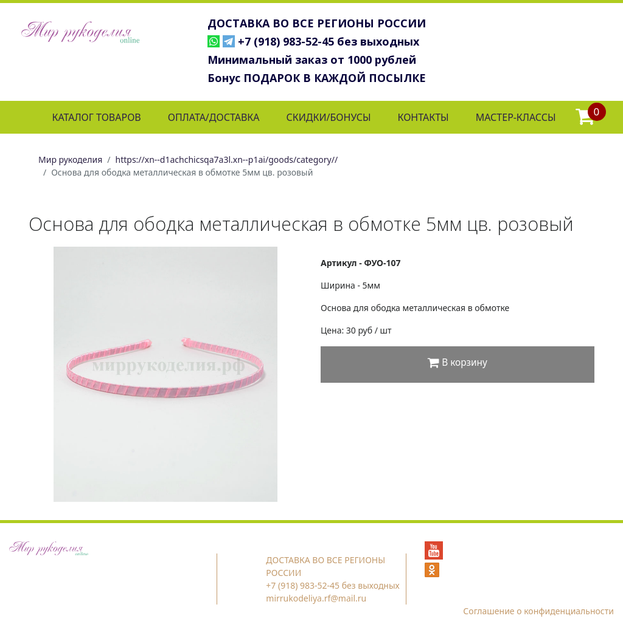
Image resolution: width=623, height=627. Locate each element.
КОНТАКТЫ (422, 117)
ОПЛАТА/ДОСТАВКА (214, 117)
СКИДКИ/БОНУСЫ (329, 117)
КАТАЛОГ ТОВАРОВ (96, 117)
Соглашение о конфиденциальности (538, 611)
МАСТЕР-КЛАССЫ (516, 117)
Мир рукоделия (70, 159)
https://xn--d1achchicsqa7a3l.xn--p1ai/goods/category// (227, 159)
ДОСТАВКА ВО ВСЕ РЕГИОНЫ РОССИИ (316, 23)
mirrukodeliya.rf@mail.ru (316, 598)
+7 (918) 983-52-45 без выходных (328, 41)
